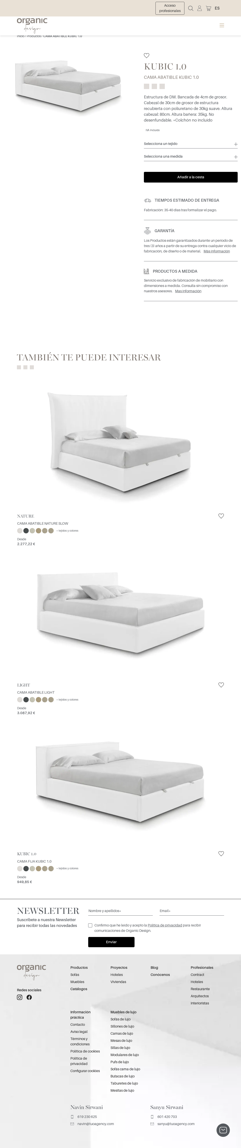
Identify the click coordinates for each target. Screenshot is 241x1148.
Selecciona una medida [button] (163, 156)
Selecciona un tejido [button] (161, 144)
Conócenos (160, 975)
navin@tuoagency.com (92, 1124)
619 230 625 (83, 1117)
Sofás (74, 975)
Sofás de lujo (120, 1019)
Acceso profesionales (170, 8)
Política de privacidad (165, 925)
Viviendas (118, 982)
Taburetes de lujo (124, 1083)
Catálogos (78, 989)
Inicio (21, 36)
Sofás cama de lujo (125, 1069)
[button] (219, 8)
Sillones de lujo (122, 1026)
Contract (197, 975)
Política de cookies (85, 1051)
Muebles (77, 982)
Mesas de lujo (121, 1041)
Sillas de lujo (120, 1048)
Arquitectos (200, 996)
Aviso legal (79, 1032)
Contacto (77, 1025)
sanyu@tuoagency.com (172, 1124)
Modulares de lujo (124, 1055)
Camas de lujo (121, 1034)
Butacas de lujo (122, 1076)
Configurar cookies (85, 1071)
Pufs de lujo (119, 1062)
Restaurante (200, 989)
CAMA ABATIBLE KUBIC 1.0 (62, 36)
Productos (34, 36)
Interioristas (200, 1003)
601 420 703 (163, 1117)
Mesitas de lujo (122, 1091)
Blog (154, 968)
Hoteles (116, 975)
